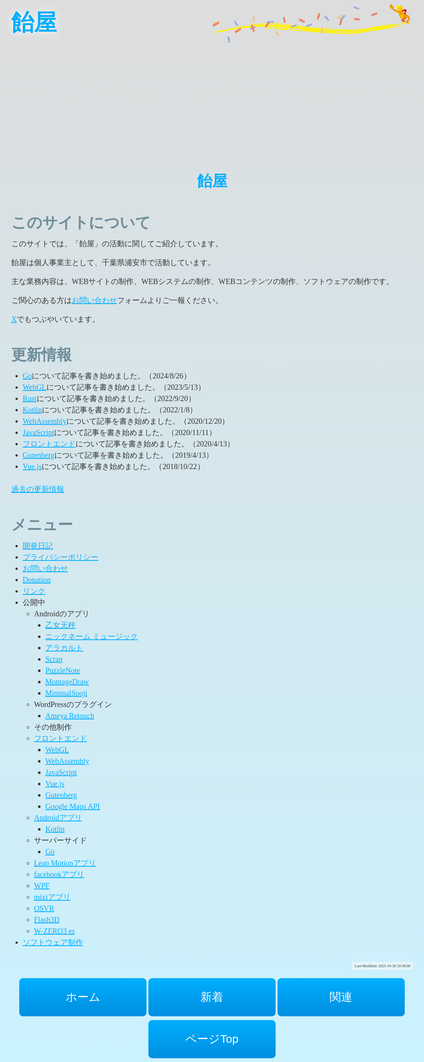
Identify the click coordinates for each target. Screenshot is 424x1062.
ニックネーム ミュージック (91, 636)
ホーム (83, 997)
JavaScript (38, 432)
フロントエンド (49, 444)
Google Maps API (72, 806)
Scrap (54, 659)
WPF (41, 885)
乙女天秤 (60, 625)
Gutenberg (38, 455)
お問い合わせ (94, 300)
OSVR (44, 908)
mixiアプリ (52, 897)
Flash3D (47, 919)
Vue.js (32, 466)
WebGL (34, 387)
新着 (211, 997)
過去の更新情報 (37, 489)
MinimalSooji (66, 693)
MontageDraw (67, 682)
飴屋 (34, 22)
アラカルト (64, 648)
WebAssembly (44, 421)
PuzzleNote (62, 670)
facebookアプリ (59, 874)
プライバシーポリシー (60, 557)
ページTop (211, 1039)
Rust (30, 398)
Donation (37, 580)
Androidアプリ (58, 817)
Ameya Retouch (69, 716)
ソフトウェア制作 (53, 942)
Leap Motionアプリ (65, 863)
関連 (341, 997)
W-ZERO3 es (54, 931)
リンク (34, 591)
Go (27, 376)
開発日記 (38, 546)
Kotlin (32, 410)
